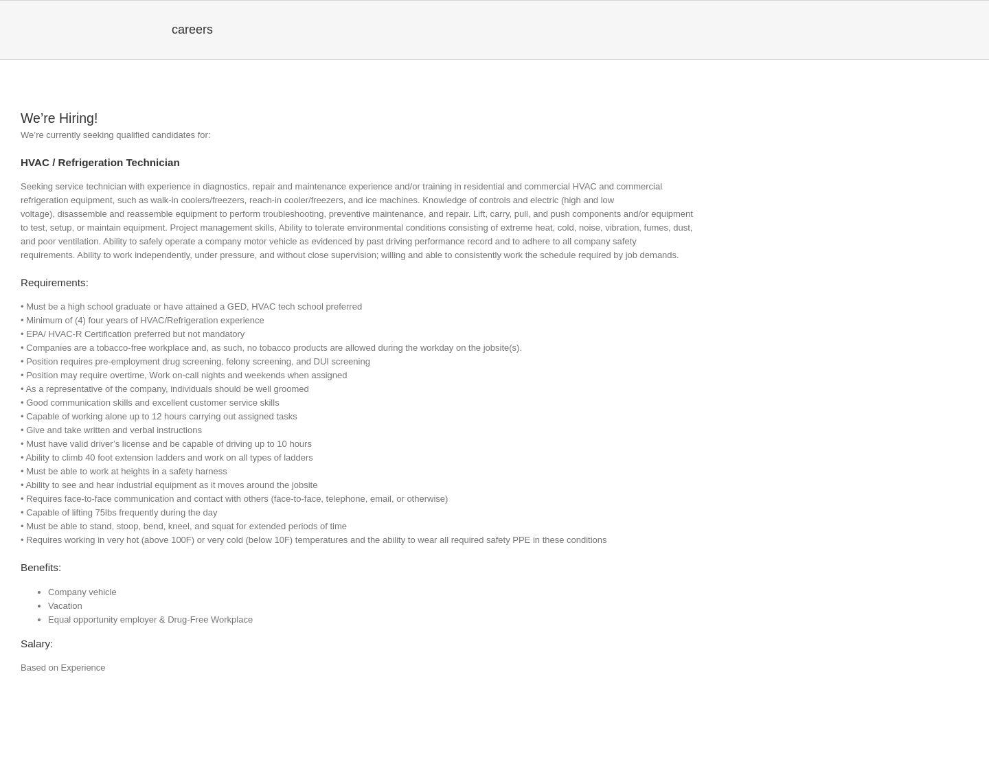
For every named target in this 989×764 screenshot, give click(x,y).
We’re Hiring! (59, 118)
